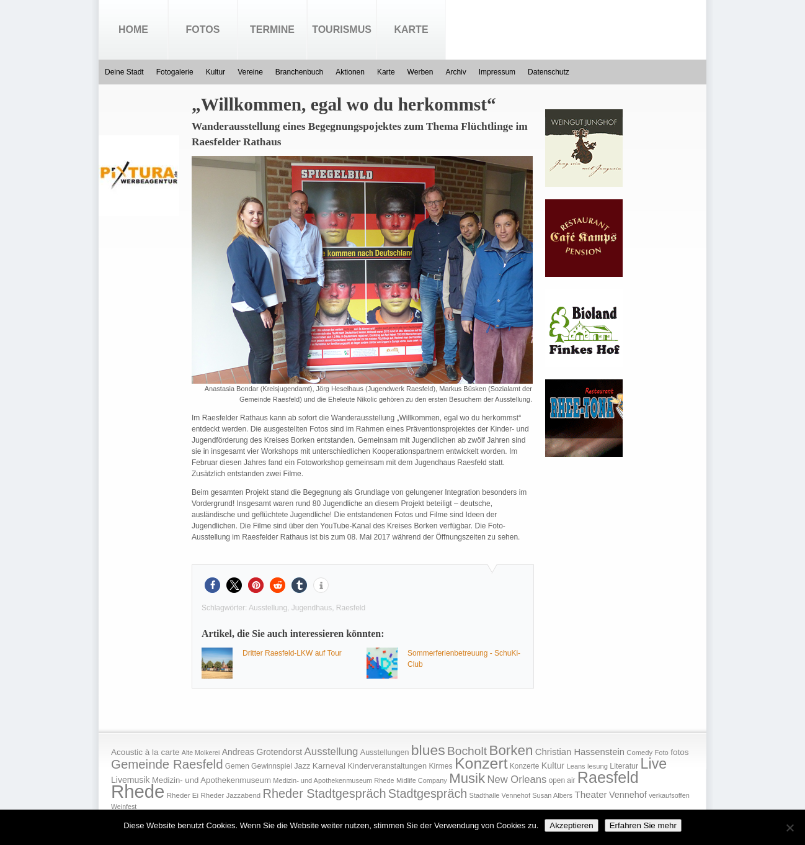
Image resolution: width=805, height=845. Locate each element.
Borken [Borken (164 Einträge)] (511, 750)
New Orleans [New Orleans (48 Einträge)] (516, 779)
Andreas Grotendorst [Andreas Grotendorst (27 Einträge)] (262, 752)
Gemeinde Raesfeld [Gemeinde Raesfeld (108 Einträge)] (167, 764)
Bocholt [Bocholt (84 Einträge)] (467, 750)
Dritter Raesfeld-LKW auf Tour (292, 653)
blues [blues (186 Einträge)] (428, 750)
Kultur (215, 72)
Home (133, 29)
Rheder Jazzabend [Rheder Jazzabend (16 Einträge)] (230, 795)
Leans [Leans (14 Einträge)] (576, 766)
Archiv (455, 72)
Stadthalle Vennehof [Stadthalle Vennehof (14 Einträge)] (499, 795)
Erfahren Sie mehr (643, 825)
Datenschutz (548, 72)
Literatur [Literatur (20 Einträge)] (624, 766)
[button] (212, 585)
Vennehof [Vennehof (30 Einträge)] (628, 795)
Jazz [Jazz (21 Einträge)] (302, 765)
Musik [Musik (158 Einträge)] (467, 778)
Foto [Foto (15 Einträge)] (661, 752)
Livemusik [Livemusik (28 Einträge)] (130, 780)
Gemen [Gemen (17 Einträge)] (237, 766)
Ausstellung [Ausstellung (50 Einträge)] (331, 751)
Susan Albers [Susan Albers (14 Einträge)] (552, 795)
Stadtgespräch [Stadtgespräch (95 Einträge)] (427, 793)
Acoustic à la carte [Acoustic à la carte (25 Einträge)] (145, 752)
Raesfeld (350, 607)
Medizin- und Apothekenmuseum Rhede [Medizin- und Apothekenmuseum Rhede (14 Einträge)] (333, 780)
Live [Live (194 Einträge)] (654, 764)
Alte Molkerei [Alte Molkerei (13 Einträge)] (201, 752)
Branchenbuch (299, 72)
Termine (272, 29)
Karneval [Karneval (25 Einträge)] (329, 765)
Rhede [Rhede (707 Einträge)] (137, 791)
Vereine (250, 72)
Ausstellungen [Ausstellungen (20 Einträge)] (384, 752)
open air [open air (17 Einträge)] (562, 780)
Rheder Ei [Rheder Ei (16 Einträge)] (182, 795)
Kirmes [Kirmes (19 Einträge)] (440, 766)
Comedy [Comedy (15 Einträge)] (639, 752)
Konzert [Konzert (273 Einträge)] (481, 763)
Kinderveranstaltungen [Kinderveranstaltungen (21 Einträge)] (387, 765)
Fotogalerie (174, 72)
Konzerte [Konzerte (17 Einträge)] (524, 766)
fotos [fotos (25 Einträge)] (679, 752)
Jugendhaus (311, 607)
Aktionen (350, 72)
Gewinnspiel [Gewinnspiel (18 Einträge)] (271, 766)
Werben (420, 72)
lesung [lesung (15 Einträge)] (597, 766)
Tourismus (341, 29)
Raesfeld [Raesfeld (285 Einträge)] (608, 777)
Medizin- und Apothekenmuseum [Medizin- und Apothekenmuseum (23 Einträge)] (211, 780)
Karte (411, 29)
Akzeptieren (571, 825)
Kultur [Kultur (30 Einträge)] (553, 765)
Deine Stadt (124, 72)
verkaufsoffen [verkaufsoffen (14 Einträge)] (669, 795)
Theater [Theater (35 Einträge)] (590, 794)
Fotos (203, 29)
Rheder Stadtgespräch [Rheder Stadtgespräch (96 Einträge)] (324, 793)
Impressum (497, 72)
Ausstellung (268, 607)
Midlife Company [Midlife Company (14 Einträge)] (421, 780)
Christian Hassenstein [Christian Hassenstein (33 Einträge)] (580, 752)
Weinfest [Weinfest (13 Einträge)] (123, 806)
